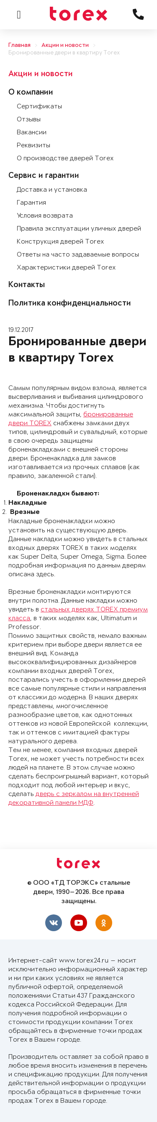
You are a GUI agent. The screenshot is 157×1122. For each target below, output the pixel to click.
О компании (30, 93)
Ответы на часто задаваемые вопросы (78, 254)
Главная (19, 45)
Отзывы (29, 119)
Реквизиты (33, 145)
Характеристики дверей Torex (66, 267)
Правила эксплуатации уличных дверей (79, 228)
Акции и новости (65, 45)
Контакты (26, 285)
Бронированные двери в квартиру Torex (64, 53)
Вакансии (31, 132)
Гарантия (31, 202)
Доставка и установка (52, 189)
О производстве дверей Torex (65, 158)
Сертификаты (39, 106)
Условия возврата (45, 215)
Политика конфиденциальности (69, 304)
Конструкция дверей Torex (60, 241)
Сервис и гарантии (43, 176)
